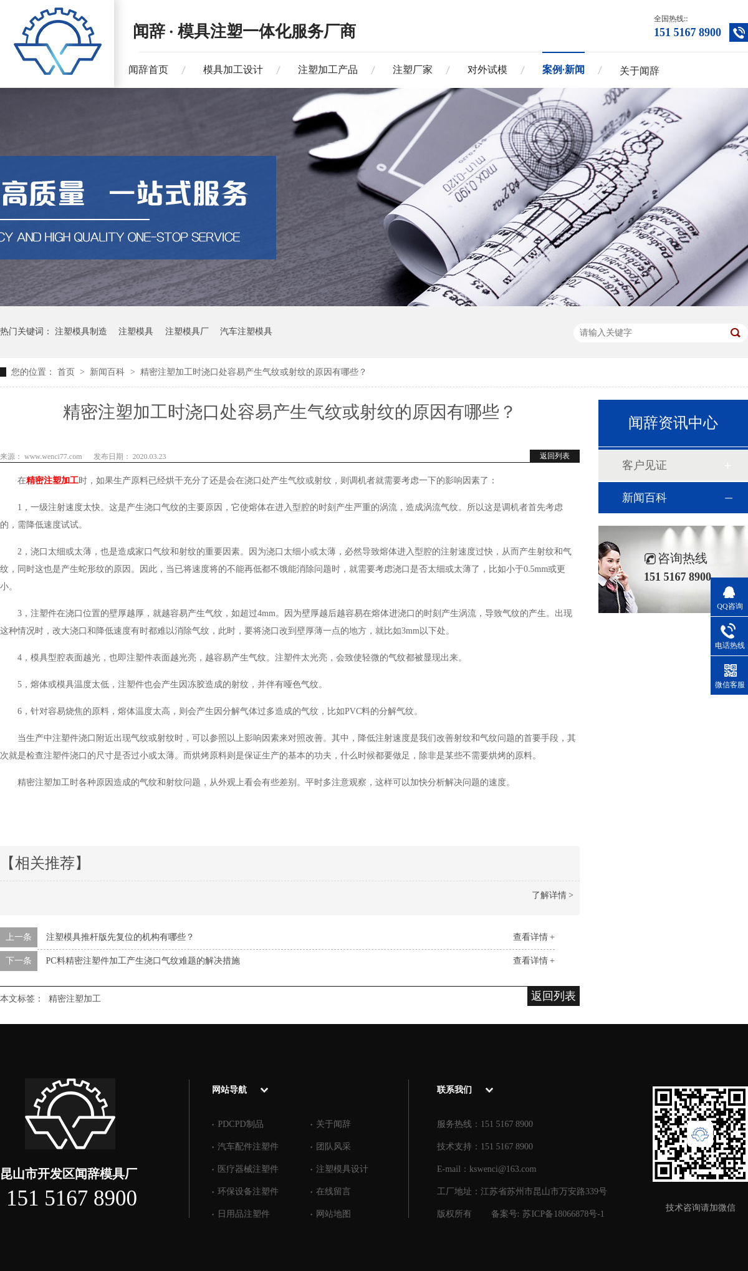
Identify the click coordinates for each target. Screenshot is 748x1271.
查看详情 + (534, 937)
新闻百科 (108, 372)
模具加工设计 (233, 69)
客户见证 (644, 465)
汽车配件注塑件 (248, 1146)
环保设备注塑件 (248, 1191)
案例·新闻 (563, 69)
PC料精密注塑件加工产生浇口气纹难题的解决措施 (143, 960)
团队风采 (333, 1146)
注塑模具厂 (187, 331)
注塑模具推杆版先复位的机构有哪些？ (120, 937)
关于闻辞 (639, 70)
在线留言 (333, 1191)
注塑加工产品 (328, 69)
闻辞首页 (148, 69)
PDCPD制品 (240, 1124)
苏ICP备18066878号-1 (563, 1214)
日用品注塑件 (244, 1214)
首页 (67, 372)
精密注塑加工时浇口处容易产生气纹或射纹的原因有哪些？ (253, 372)
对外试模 (487, 69)
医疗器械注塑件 (248, 1169)
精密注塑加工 (52, 480)
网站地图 (333, 1214)
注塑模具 (135, 331)
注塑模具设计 (342, 1169)
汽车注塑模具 (246, 331)
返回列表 (555, 456)
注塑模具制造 (81, 331)
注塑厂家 (413, 69)
